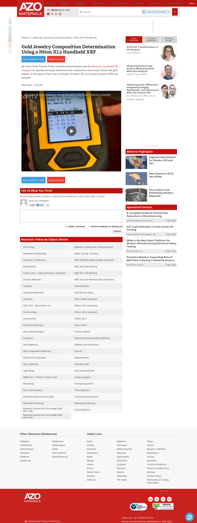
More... (173, 3)
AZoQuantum (58, 445)
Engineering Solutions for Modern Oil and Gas (163, 158)
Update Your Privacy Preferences (42, 519)
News (89, 441)
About (150, 441)
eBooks (90, 460)
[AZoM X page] (56, 14)
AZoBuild (24, 456)
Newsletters (153, 452)
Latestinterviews (133, 39)
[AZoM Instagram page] (60, 14)
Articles (90, 445)
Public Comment (76, 226)
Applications (123, 456)
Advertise (151, 460)
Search (150, 445)
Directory (90, 3)
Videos (90, 464)
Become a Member (156, 449)
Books (90, 456)
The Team (122, 479)
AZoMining (25, 460)
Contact (150, 456)
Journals (91, 476)
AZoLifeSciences (60, 456)
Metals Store (93, 472)
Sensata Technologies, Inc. (144, 233)
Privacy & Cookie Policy (158, 468)
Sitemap (151, 472)
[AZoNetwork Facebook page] (52, 14)
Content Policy (154, 476)
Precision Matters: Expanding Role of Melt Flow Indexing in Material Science (150, 253)
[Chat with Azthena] (189, 517)
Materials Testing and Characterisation (52, 37)
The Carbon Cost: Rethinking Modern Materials (160, 192)
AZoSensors (58, 441)
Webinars (121, 441)
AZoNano (24, 441)
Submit (117, 231)
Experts (120, 472)
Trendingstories (169, 39)
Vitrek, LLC (137, 246)
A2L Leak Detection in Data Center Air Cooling (148, 227)
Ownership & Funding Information (158, 481)
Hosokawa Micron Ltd (142, 220)
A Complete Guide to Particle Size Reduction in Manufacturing (151, 214)
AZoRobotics (26, 445)
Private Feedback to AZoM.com (107, 226)
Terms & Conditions (156, 464)
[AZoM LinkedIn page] (48, 14)
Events (90, 468)
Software (91, 479)
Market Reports (124, 449)
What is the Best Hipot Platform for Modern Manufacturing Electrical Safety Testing (151, 240)
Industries (122, 460)
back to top (165, 491)
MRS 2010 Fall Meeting (85, 37)
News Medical (59, 452)
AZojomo (121, 464)
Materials (121, 452)
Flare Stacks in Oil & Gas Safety (162, 175)
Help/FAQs (122, 476)
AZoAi (55, 449)
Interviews (122, 445)
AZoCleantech (27, 449)
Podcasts (121, 468)
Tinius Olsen (137, 259)
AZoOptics (25, 452)
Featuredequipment (151, 39)
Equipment (92, 452)
